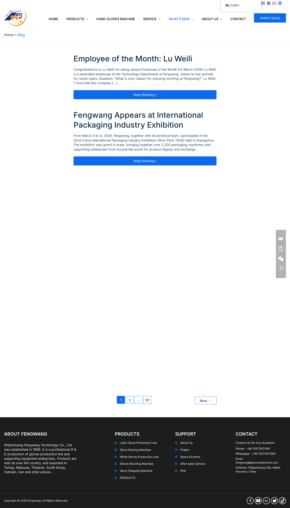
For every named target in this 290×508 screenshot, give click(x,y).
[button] (270, 18)
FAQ (183, 470)
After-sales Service (192, 463)
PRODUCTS (127, 477)
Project (185, 449)
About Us (186, 442)
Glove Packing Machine (135, 449)
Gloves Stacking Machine (136, 463)
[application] (86, 18)
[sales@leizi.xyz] (274, 3)
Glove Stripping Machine (136, 470)
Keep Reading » (157, 95)
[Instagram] (269, 3)
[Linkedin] (280, 3)
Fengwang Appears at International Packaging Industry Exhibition (141, 120)
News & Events (190, 456)
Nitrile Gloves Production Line (139, 456)
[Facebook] (263, 3)
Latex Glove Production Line (138, 442)
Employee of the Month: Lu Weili (136, 58)
